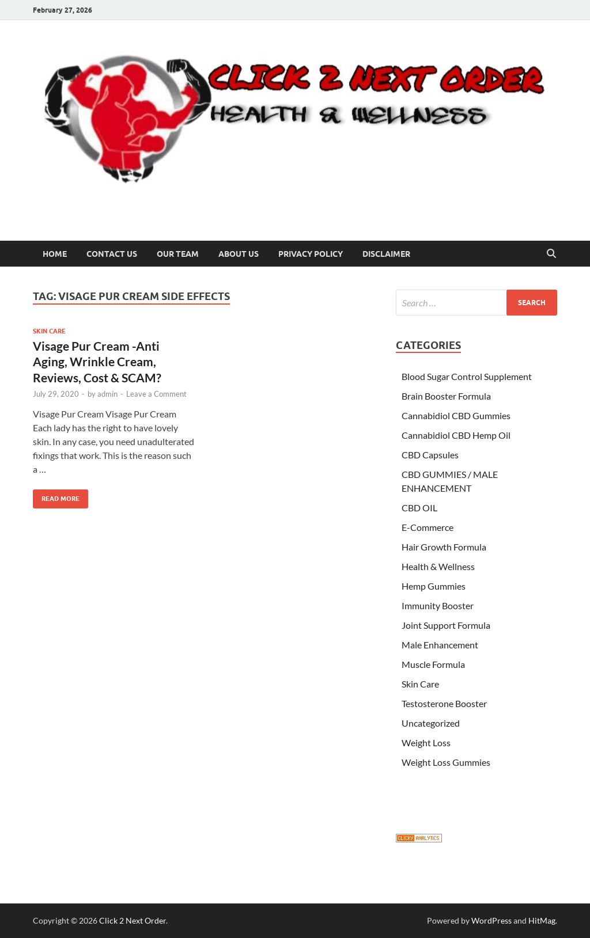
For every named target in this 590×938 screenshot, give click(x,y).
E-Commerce (427, 527)
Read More (56, 496)
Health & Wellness (438, 566)
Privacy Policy (310, 254)
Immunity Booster (438, 605)
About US (238, 254)
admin (107, 393)
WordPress (491, 920)
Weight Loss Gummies (446, 762)
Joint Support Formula (446, 625)
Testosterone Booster (444, 703)
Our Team (178, 254)
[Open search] (551, 254)
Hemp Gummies (434, 585)
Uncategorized (431, 722)
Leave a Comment (156, 393)
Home (55, 254)
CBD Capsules (430, 454)
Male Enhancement (440, 644)
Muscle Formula (433, 664)
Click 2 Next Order (132, 920)
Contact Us (111, 254)
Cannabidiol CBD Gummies (456, 415)
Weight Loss (426, 742)
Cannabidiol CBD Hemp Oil (456, 435)
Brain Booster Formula (446, 395)
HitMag (541, 920)
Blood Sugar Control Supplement (467, 376)
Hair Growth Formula (444, 546)
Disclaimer (386, 254)
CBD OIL (419, 507)
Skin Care (49, 331)
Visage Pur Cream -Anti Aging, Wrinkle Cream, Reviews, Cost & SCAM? (97, 362)
